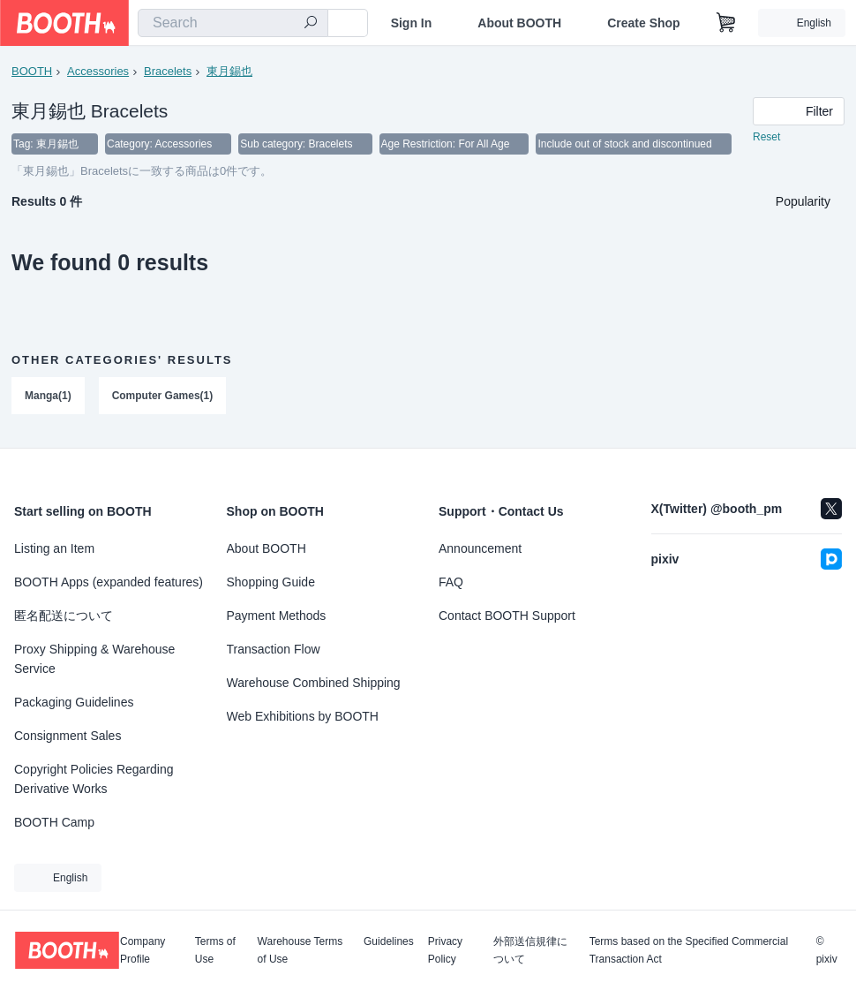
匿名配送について (63, 615)
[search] (310, 23)
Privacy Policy (445, 950)
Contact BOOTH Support (507, 615)
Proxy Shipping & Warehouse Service (94, 659)
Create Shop (643, 23)
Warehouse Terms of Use (300, 950)
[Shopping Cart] (726, 23)
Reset (766, 138)
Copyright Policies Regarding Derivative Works (94, 779)
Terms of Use (215, 950)
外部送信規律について (530, 950)
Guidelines (389, 942)
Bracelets (167, 71)
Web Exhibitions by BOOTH (303, 716)
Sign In (411, 23)
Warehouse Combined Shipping (314, 683)
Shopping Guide (271, 582)
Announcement (480, 548)
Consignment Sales (67, 736)
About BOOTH (519, 23)
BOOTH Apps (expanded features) (108, 582)
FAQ (451, 582)
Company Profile (142, 950)
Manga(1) (48, 396)
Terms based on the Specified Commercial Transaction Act (688, 950)
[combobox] (233, 23)
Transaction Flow (273, 649)
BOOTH (31, 71)
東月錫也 (229, 71)
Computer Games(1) (163, 396)
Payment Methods (277, 615)
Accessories (98, 71)
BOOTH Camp (54, 822)
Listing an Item (54, 548)
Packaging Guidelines (73, 702)
